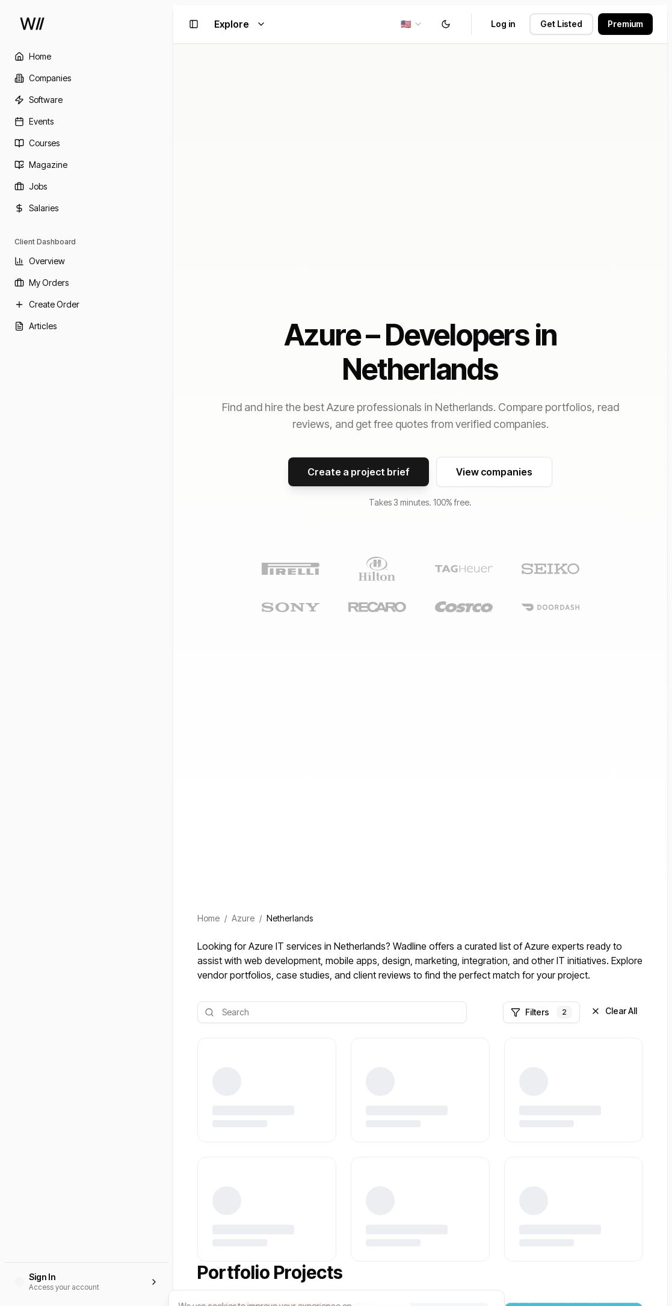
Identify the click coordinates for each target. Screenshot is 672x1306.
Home (208, 918)
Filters (541, 1012)
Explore (240, 24)
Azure (243, 918)
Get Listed (561, 24)
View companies (494, 472)
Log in (503, 24)
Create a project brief (358, 472)
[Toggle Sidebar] (173, 653)
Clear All (614, 1011)
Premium (625, 24)
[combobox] (411, 24)
